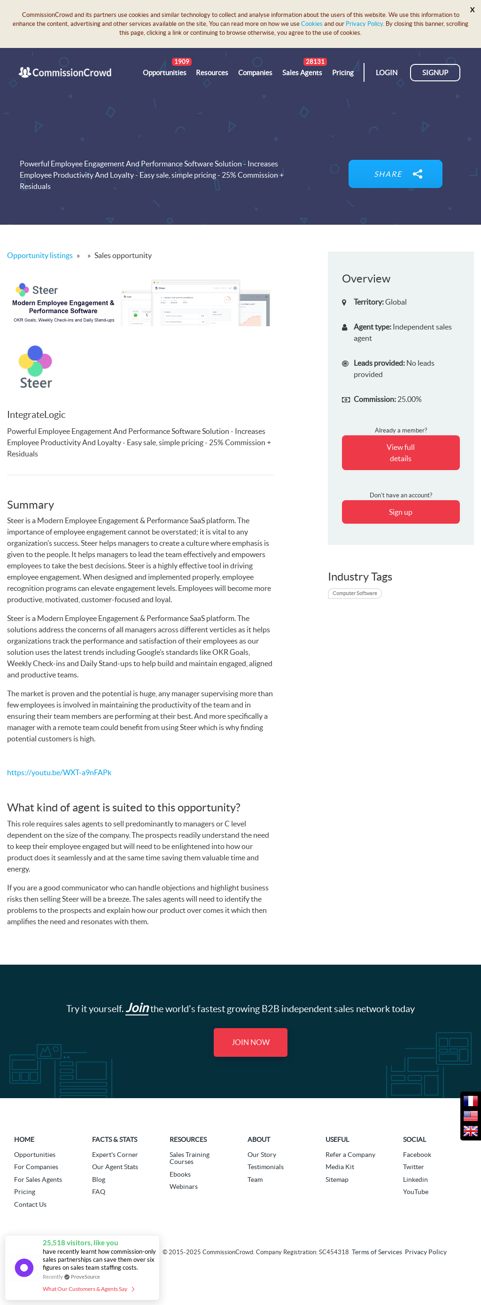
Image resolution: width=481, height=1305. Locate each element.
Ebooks (180, 1174)
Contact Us (30, 1204)
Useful (337, 1139)
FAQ (98, 1191)
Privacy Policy (364, 23)
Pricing (24, 1191)
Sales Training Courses (189, 1158)
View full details (401, 453)
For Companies (36, 1167)
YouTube (415, 1191)
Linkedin (415, 1179)
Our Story (262, 1154)
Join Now (251, 1042)
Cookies (312, 23)
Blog (98, 1179)
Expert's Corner (115, 1154)
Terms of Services (377, 1252)
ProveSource (85, 1277)
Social (414, 1139)
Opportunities (34, 1154)
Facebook (417, 1154)
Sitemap (337, 1179)
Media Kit (340, 1167)
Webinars (184, 1186)
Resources (188, 1139)
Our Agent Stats (115, 1167)
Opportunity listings (40, 255)
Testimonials (266, 1167)
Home (24, 1139)
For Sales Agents (38, 1179)
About (259, 1139)
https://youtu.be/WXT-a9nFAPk (59, 772)
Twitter (413, 1167)
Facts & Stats (114, 1139)
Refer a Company (350, 1154)
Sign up (400, 512)
